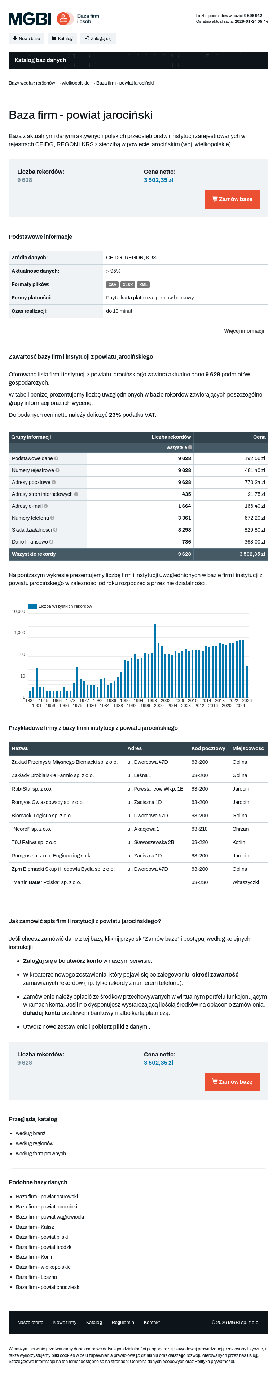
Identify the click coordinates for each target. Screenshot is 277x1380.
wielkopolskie (75, 83)
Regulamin (122, 1322)
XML (143, 285)
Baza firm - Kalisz (35, 1227)
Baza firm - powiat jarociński (125, 83)
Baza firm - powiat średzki (44, 1247)
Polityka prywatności (214, 1361)
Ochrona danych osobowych (157, 1361)
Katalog (62, 38)
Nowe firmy (64, 1322)
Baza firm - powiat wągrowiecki (50, 1217)
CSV (112, 285)
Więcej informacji (244, 331)
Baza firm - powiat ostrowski (47, 1196)
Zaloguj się (98, 38)
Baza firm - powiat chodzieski (48, 1287)
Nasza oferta (30, 1322)
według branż (30, 1133)
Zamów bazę (232, 199)
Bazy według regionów (32, 83)
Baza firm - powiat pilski (42, 1237)
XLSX (128, 285)
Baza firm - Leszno (36, 1277)
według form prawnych (41, 1153)
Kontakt (152, 1322)
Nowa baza (26, 38)
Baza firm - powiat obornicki (46, 1207)
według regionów (34, 1143)
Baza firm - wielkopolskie (43, 1267)
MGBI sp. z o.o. (244, 1322)
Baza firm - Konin (35, 1257)
